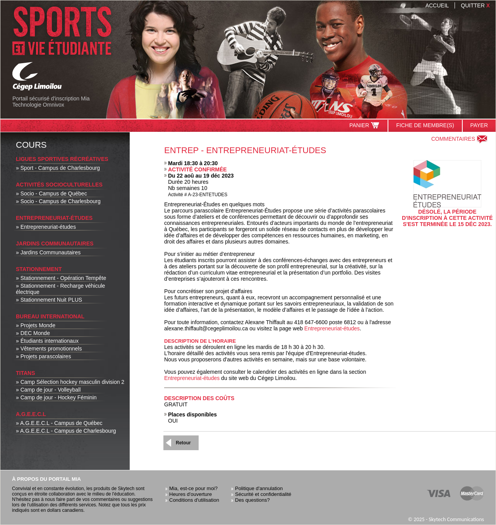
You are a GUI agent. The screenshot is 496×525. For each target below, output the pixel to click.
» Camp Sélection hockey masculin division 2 (70, 382)
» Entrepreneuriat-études (46, 227)
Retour (183, 443)
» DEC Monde (33, 333)
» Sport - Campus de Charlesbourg (58, 168)
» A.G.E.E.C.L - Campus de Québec (59, 423)
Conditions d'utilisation (194, 500)
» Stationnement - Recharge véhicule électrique (60, 289)
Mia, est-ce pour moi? (193, 488)
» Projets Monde (35, 325)
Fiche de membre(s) (425, 125)
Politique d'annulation (259, 488)
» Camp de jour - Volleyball (48, 390)
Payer (479, 125)
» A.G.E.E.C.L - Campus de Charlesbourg (66, 431)
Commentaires (459, 139)
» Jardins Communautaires (48, 252)
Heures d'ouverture (190, 494)
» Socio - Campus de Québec (51, 193)
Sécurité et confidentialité (263, 494)
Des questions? (252, 500)
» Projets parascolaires (43, 356)
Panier (364, 125)
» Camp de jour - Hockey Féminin (56, 397)
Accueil (437, 5)
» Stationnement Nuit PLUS (49, 300)
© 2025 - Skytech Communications (446, 519)
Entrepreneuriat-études (332, 328)
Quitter (475, 5)
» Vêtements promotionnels (49, 348)
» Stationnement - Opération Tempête (61, 278)
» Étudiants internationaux (47, 341)
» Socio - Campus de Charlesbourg (58, 201)
